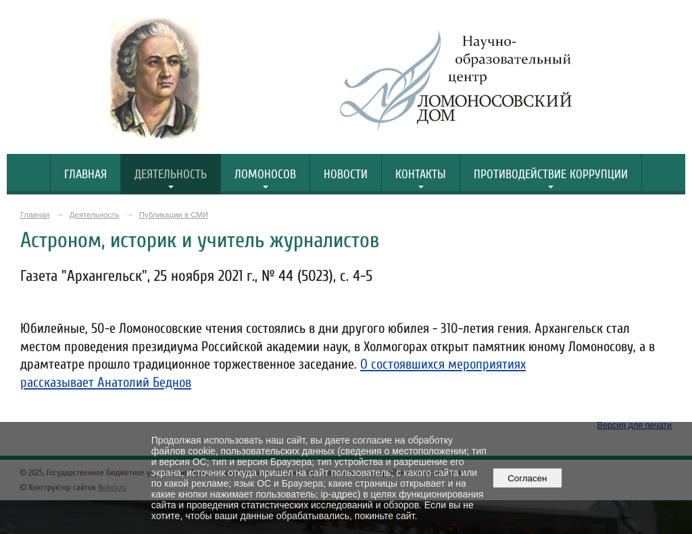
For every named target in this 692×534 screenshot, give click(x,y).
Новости (346, 174)
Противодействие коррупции (551, 174)
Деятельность (170, 174)
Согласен (527, 478)
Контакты (420, 174)
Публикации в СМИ (173, 215)
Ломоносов (265, 174)
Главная (85, 174)
